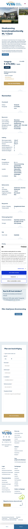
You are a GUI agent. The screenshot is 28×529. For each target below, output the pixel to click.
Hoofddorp (16, 478)
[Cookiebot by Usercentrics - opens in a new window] (21, 247)
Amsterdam (16, 470)
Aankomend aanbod (18, 450)
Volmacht (4, 486)
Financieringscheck (6, 489)
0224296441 (8, 77)
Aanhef (6, 356)
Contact (16, 439)
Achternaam (7, 370)
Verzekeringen (5, 482)
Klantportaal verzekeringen (7, 472)
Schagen (16, 483)
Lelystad (16, 482)
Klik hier (15, 301)
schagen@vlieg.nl (9, 78)
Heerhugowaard (17, 480)
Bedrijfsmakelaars (18, 493)
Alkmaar (16, 468)
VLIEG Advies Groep (18, 433)
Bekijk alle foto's (6, 21)
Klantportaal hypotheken (7, 470)
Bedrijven (16, 454)
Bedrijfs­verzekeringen (6, 484)
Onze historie (17, 435)
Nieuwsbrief (16, 442)
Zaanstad (16, 485)
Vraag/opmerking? (8, 391)
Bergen (15, 474)
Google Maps (18, 314)
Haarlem (16, 476)
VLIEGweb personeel (6, 474)
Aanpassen (14, 276)
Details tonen (21, 268)
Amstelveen (16, 472)
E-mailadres (7, 377)
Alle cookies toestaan (14, 272)
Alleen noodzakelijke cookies (14, 281)
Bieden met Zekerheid (6, 491)
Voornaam (6, 363)
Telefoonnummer (8, 384)
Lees (5, 54)
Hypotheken (4, 480)
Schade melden (5, 488)
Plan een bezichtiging (14, 83)
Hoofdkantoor (17, 491)
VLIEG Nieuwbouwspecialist (20, 462)
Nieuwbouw (16, 452)
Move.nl (3, 468)
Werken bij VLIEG (17, 437)
